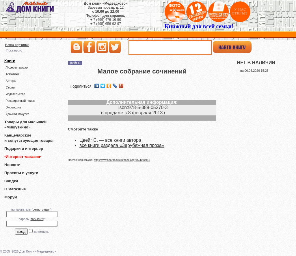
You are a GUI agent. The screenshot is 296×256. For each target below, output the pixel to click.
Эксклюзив (13, 107)
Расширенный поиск (19, 100)
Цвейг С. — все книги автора (110, 140)
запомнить (41, 231)
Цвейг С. (75, 63)
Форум (10, 197)
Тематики (12, 74)
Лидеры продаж (16, 67)
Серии (9, 87)
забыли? (37, 219)
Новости (12, 165)
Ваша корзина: (17, 45)
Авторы (10, 80)
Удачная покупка (17, 114)
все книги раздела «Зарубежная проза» (121, 145)
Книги (9, 60)
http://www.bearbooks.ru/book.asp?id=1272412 (122, 160)
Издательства (15, 94)
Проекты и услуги (21, 173)
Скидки (11, 181)
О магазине (15, 189)
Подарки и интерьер (23, 148)
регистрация (42, 209)
